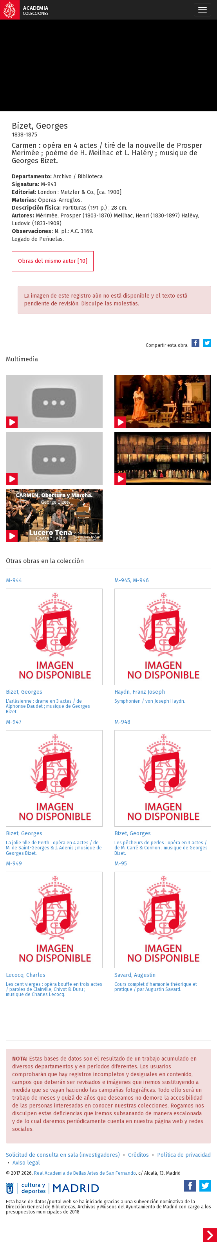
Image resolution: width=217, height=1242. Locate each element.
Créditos (138, 1155)
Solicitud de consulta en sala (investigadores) (63, 1155)
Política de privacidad (184, 1155)
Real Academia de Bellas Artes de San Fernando (85, 1173)
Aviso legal (26, 1162)
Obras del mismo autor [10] (52, 261)
